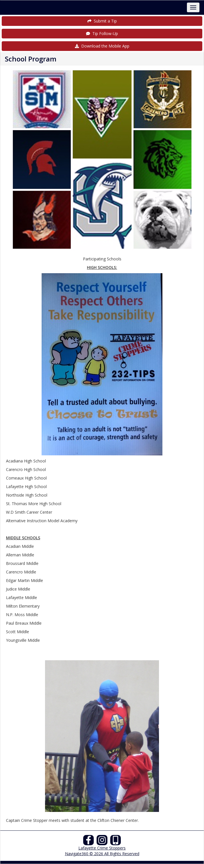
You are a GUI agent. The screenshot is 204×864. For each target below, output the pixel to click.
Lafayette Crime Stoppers (102, 848)
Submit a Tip (102, 21)
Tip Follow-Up (102, 33)
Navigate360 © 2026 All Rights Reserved (102, 853)
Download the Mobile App (102, 46)
